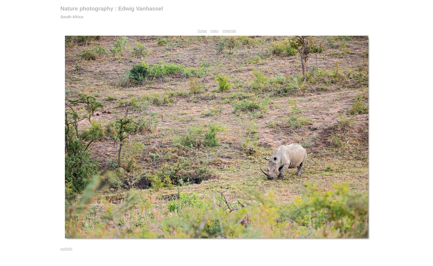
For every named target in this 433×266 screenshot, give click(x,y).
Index (214, 31)
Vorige (202, 31)
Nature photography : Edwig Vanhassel (111, 9)
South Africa (71, 17)
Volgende (229, 31)
